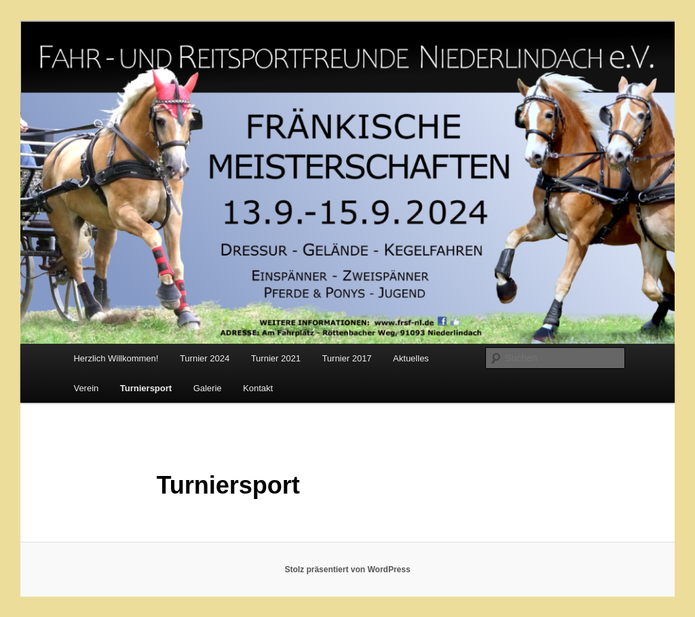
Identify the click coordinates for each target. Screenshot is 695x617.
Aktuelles (411, 358)
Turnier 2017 (346, 358)
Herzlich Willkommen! (115, 358)
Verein (85, 388)
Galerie (207, 388)
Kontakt (258, 388)
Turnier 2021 (276, 358)
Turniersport (146, 388)
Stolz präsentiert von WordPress (347, 569)
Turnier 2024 (204, 358)
